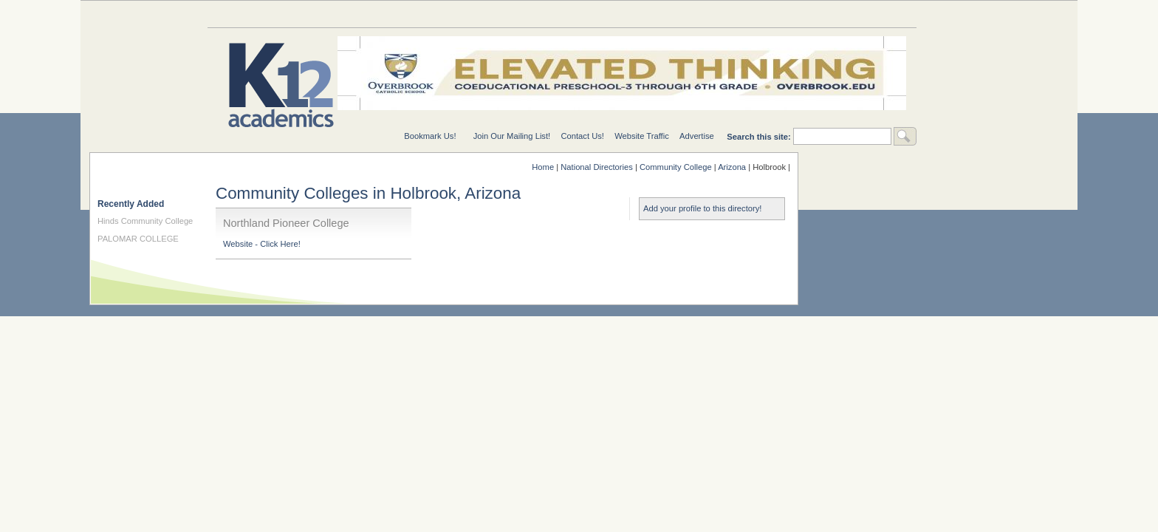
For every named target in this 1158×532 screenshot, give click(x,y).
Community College (676, 167)
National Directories (503, 13)
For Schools (621, 13)
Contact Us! (582, 136)
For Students (857, 13)
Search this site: (760, 136)
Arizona (732, 167)
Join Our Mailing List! (511, 136)
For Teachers (739, 13)
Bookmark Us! (430, 136)
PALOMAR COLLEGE (138, 238)
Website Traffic (641, 136)
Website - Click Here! (262, 243)
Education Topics (267, 13)
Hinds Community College (145, 220)
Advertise (696, 136)
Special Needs (385, 13)
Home (543, 167)
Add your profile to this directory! (702, 208)
